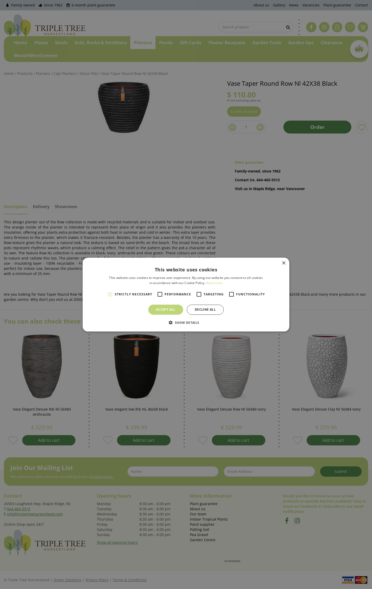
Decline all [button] (205, 309)
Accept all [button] (165, 309)
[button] (186, 322)
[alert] (186, 294)
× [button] (283, 263)
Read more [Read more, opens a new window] (214, 283)
